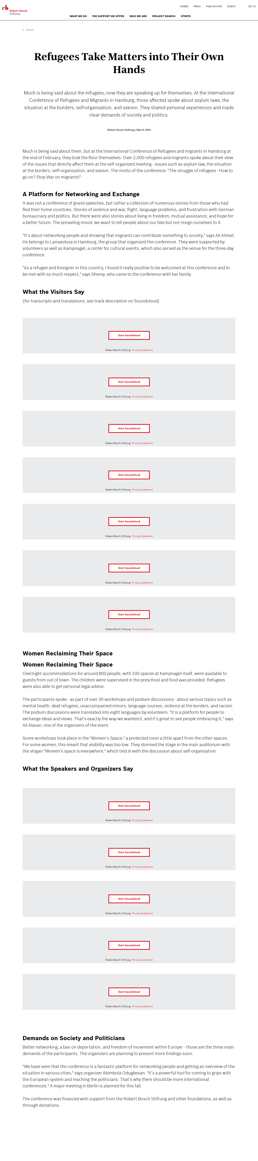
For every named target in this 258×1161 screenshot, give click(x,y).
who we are (138, 16)
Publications (214, 6)
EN (254, 6)
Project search (163, 16)
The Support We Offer (108, 16)
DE (249, 6)
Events (231, 6)
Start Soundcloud (129, 335)
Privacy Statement (142, 350)
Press (197, 6)
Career (184, 6)
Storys (186, 16)
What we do (78, 16)
